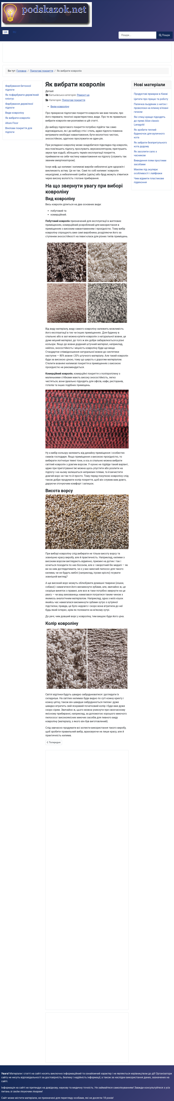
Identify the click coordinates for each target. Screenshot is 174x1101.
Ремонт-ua (83, 95)
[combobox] (137, 35)
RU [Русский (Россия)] (14, 32)
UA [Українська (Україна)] (5, 32)
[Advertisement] (63, 52)
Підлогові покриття (73, 100)
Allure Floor (11, 123)
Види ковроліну (14, 112)
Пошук (164, 35)
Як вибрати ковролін (17, 117)
